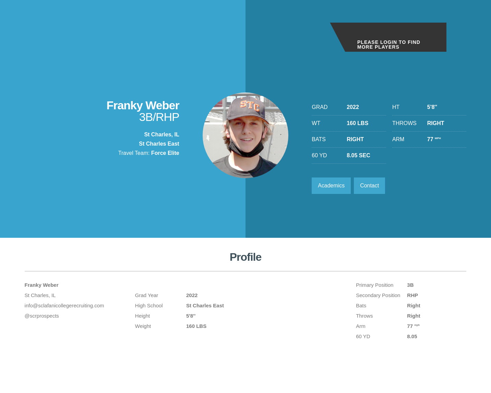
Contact (369, 185)
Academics (331, 185)
